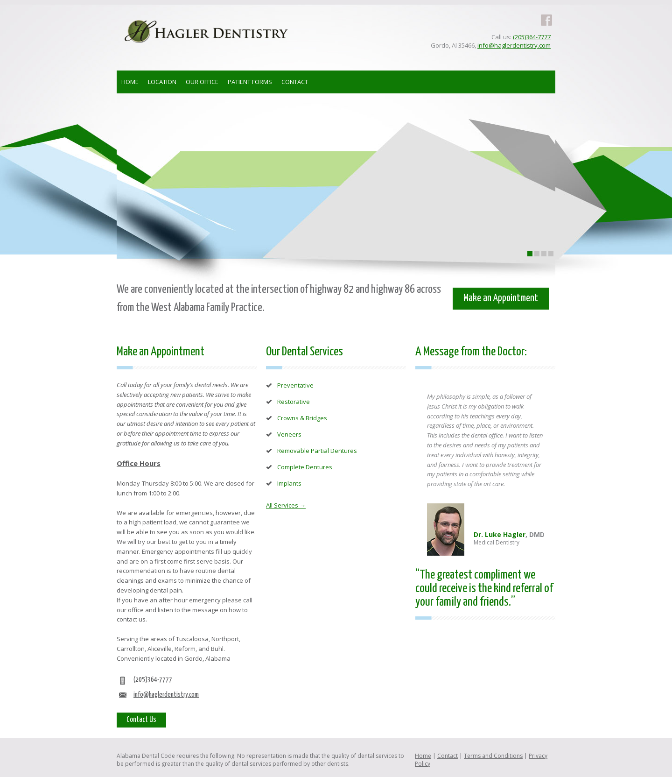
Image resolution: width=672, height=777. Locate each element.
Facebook (546, 14)
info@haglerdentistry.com (514, 45)
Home (423, 756)
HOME (130, 82)
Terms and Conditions (493, 756)
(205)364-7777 (532, 37)
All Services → (286, 505)
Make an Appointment (500, 298)
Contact (447, 756)
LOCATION (162, 82)
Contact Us (141, 719)
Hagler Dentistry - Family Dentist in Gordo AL (206, 31)
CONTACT (294, 82)
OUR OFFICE (202, 82)
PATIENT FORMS (250, 82)
